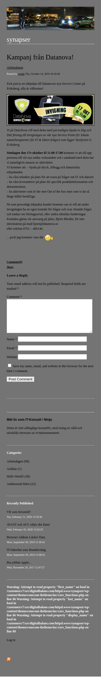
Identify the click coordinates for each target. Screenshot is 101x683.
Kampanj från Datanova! (40, 57)
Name (12, 346)
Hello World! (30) (18, 483)
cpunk (21, 73)
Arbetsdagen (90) (18, 468)
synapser (18, 39)
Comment (14, 297)
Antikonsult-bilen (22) (21, 490)
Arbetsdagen (15, 67)
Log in (11, 646)
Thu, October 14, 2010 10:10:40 (42, 73)
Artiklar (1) (14, 475)
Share (10, 267)
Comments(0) (14, 261)
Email (12, 354)
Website (12, 363)
